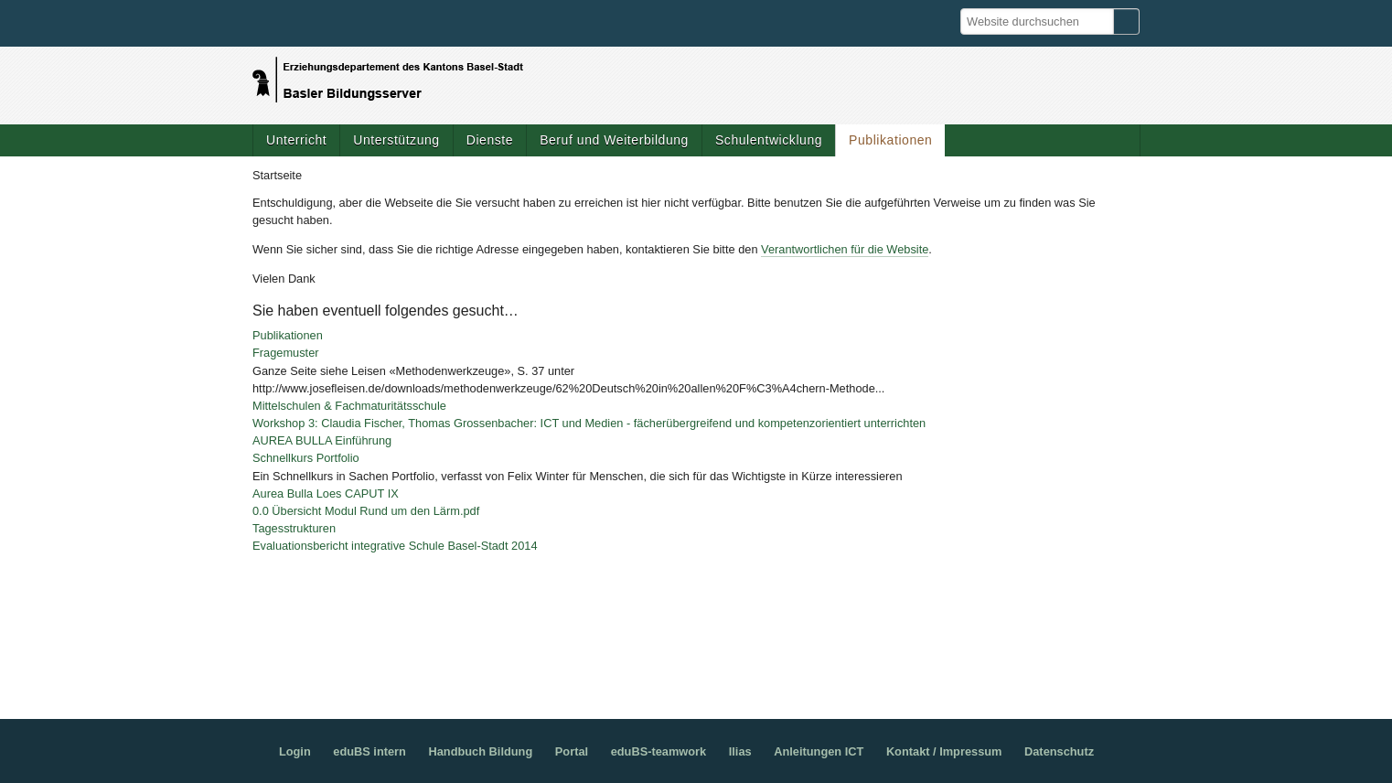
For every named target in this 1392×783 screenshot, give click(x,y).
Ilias (740, 751)
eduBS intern (369, 751)
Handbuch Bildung (480, 751)
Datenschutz (1059, 751)
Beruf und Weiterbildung (614, 140)
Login (295, 751)
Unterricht (296, 140)
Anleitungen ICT (818, 751)
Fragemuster (285, 352)
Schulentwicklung (768, 140)
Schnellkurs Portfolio (305, 458)
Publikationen (890, 140)
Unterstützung (396, 140)
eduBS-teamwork (659, 751)
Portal (571, 751)
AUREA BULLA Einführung (321, 440)
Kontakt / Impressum (944, 751)
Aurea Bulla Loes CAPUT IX (325, 493)
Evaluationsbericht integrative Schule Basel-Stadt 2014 (395, 545)
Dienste (489, 140)
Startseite (277, 175)
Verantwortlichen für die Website (844, 249)
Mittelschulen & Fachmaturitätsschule (349, 406)
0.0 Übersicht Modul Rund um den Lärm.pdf (365, 511)
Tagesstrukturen (294, 528)
